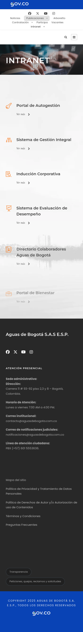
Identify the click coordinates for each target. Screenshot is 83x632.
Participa (42, 22)
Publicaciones (35, 18)
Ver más (23, 114)
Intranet (36, 26)
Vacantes (57, 22)
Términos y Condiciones (23, 516)
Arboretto (59, 18)
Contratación (20, 22)
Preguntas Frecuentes (21, 525)
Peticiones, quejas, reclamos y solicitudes (35, 581)
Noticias (15, 18)
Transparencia (18, 572)
